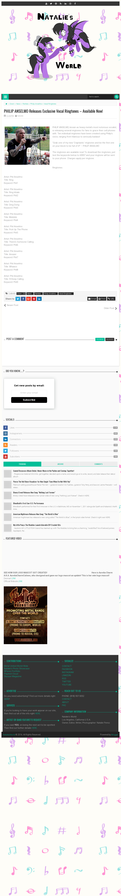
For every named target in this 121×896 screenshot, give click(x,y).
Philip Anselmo (50, 294)
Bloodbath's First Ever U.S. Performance (28, 500)
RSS (64, 675)
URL (111, 299)
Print (102, 299)
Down (19, 294)
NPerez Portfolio (12, 668)
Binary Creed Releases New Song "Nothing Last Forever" (34, 489)
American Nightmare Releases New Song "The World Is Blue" (36, 511)
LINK (14, 575)
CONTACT (67, 663)
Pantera (38, 294)
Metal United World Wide (16, 663)
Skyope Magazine (12, 673)
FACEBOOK (67, 666)
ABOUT (65, 699)
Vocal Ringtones (65, 294)
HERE (6, 696)
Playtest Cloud (11, 670)
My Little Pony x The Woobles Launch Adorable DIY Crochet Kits (37, 521)
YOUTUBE (66, 681)
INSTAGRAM (68, 669)
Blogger (114, 731)
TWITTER (66, 678)
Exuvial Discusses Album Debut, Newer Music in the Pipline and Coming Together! (43, 467)
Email (92, 299)
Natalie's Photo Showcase (17, 665)
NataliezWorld (9, 731)
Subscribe (29, 396)
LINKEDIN (66, 672)
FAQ (64, 702)
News (29, 294)
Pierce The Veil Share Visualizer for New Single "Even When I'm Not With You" (42, 478)
